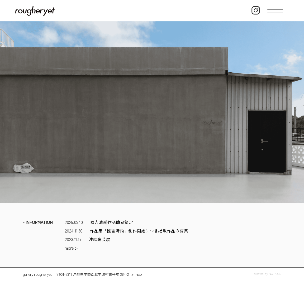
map (138, 274)
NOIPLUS (275, 273)
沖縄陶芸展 (99, 239)
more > (71, 248)
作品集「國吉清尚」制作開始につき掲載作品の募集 (139, 231)
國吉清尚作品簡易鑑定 (111, 222)
